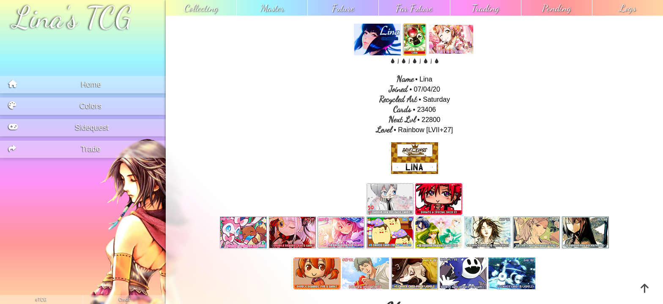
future (343, 8)
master (272, 8)
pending (556, 8)
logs (627, 8)
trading (485, 8)
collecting (201, 8)
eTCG (41, 299)
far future (414, 8)
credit (124, 299)
